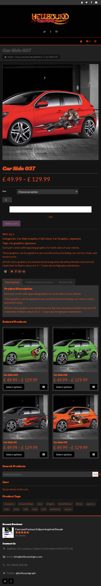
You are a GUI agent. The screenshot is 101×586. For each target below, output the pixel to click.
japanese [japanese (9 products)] (91, 504)
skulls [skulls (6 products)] (6, 509)
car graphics (16, 243)
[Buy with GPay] (50, 209)
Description (12, 282)
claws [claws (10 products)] (39, 504)
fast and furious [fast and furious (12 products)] (65, 504)
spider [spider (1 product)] (16, 509)
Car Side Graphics (27, 238)
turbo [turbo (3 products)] (34, 509)
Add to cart (11, 223)
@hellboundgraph (26, 573)
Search (96, 474)
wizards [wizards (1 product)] (68, 509)
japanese (30, 243)
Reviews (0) (65, 282)
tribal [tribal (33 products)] (26, 509)
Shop (10, 57)
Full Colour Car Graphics (29, 57)
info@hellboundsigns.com (28, 556)
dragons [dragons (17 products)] (50, 504)
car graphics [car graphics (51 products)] (9, 504)
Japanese (75, 238)
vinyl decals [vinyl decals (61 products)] (55, 509)
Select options (14, 386)
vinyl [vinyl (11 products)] (44, 509)
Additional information (39, 282)
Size (4, 191)
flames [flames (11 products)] (79, 504)
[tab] (12, 282)
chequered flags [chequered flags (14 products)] (26, 504)
